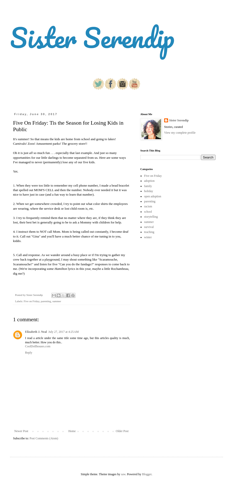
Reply (28, 352)
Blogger (147, 474)
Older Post (122, 431)
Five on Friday (31, 301)
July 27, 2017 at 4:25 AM (63, 332)
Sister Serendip (92, 37)
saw (123, 474)
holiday (148, 191)
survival (149, 227)
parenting (46, 301)
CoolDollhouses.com (37, 346)
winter (148, 237)
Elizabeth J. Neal (36, 332)
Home (72, 431)
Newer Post (21, 431)
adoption (149, 181)
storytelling (151, 216)
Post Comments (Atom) (44, 438)
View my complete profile (180, 132)
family (148, 186)
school (148, 211)
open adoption (152, 196)
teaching (149, 232)
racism (148, 206)
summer (56, 301)
